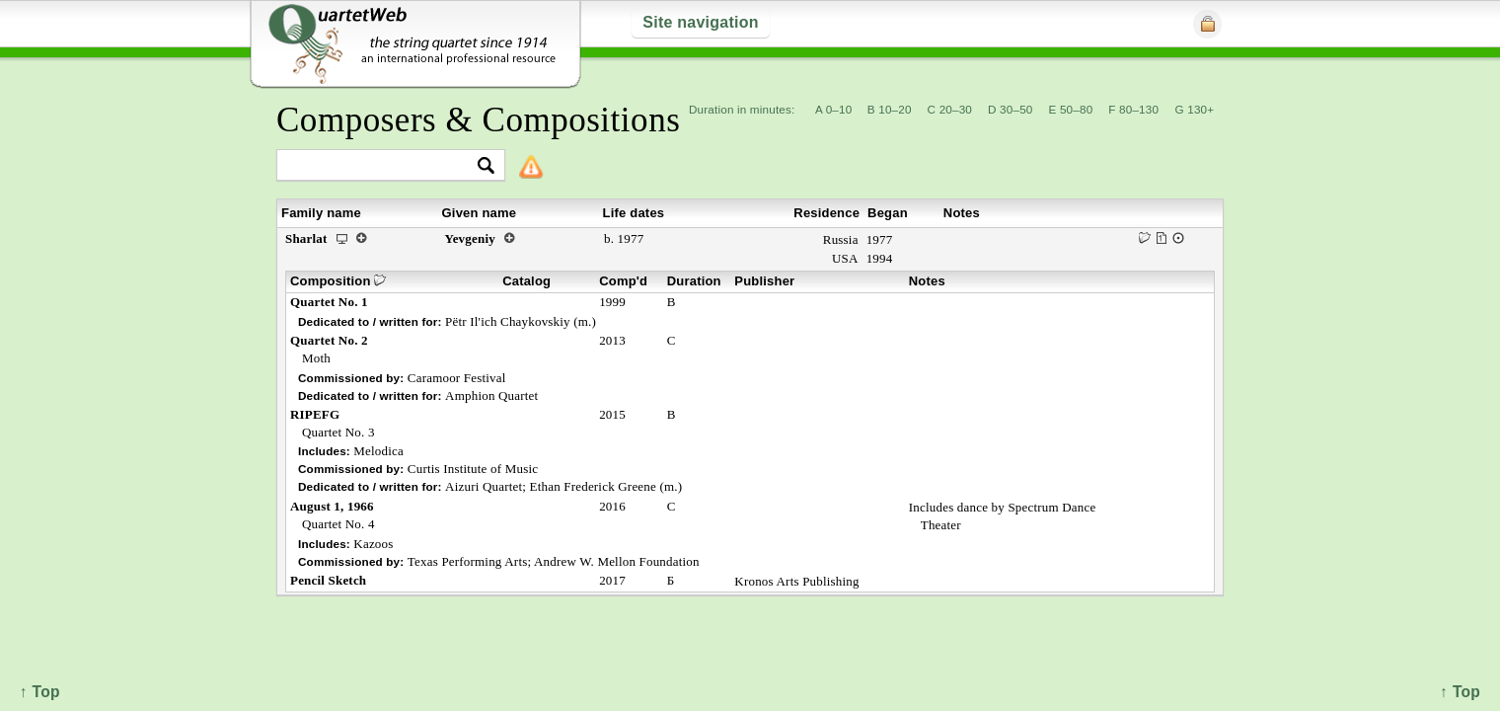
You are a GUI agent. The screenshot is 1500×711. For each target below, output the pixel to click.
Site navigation (700, 22)
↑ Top (1460, 691)
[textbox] (382, 166)
